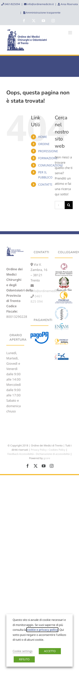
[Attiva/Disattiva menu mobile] (70, 32)
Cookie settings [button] (22, 651)
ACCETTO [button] (50, 651)
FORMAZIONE (48, 158)
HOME (42, 137)
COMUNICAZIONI (50, 165)
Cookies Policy (57, 449)
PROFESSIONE (48, 151)
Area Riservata (69, 4)
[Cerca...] (60, 205)
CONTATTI (45, 184)
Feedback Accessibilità (20, 454)
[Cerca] (69, 205)
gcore (46, 458)
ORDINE (44, 144)
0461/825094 (12, 4)
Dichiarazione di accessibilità (53, 454)
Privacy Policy (39, 449)
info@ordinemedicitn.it (40, 4)
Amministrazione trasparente (42, 12)
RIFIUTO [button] (24, 659)
